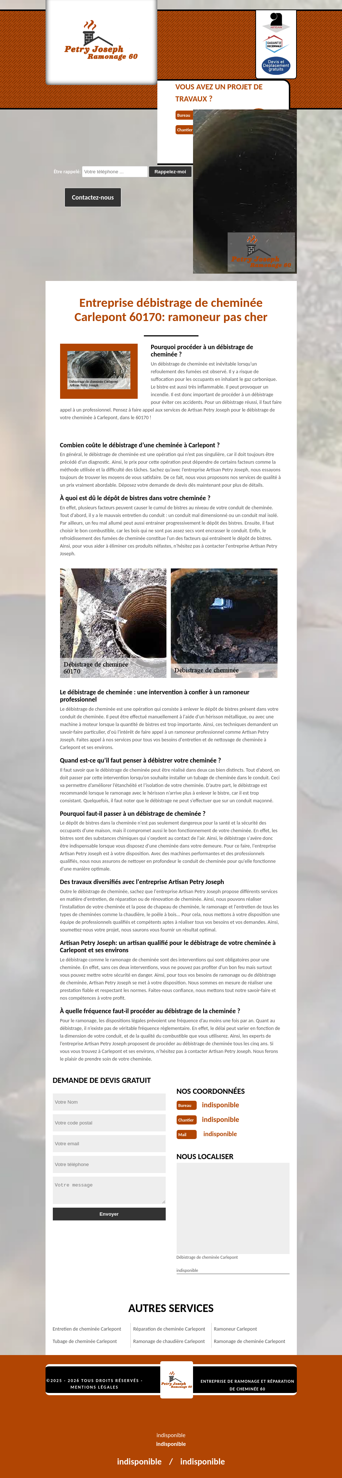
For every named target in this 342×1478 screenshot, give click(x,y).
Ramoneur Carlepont (235, 1329)
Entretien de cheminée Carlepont (87, 1329)
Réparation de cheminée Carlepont (169, 1329)
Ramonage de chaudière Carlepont (169, 1341)
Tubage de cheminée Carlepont (85, 1341)
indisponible (220, 1104)
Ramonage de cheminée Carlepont (249, 1341)
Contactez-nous (93, 197)
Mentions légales (95, 1387)
